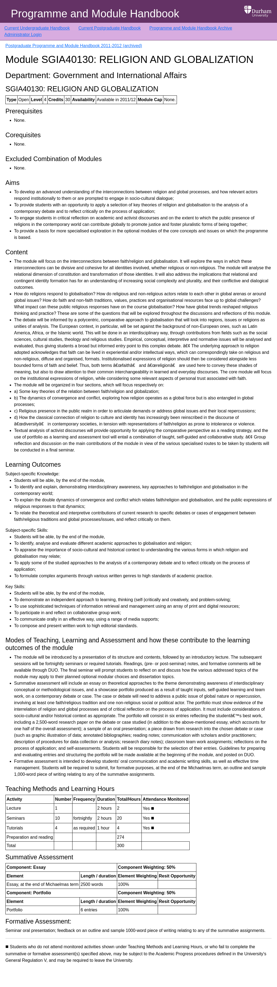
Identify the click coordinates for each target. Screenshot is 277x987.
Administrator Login (23, 34)
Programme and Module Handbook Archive (190, 28)
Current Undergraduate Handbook (37, 28)
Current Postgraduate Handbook (109, 28)
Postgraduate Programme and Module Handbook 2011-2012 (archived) (73, 45)
